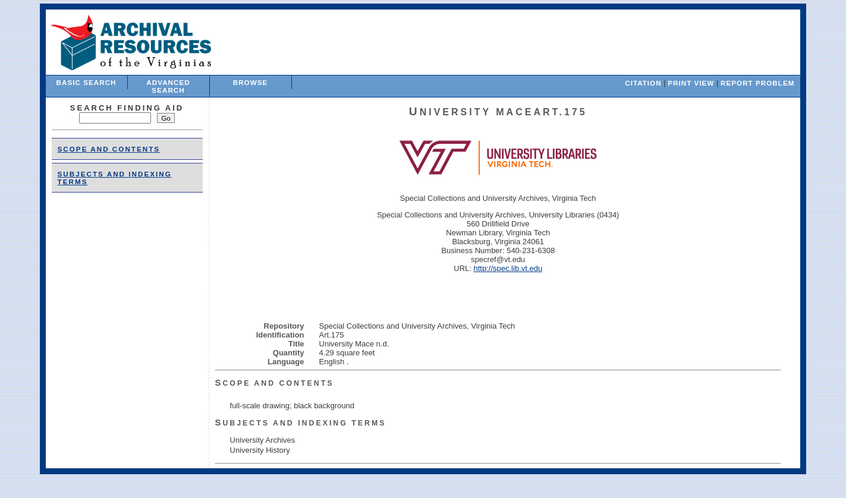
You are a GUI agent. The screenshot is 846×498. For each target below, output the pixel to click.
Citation (643, 83)
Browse (250, 82)
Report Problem (757, 83)
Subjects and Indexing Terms (300, 423)
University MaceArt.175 (498, 112)
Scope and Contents (109, 149)
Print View (691, 83)
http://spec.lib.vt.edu (508, 268)
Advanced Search (168, 86)
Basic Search (86, 82)
